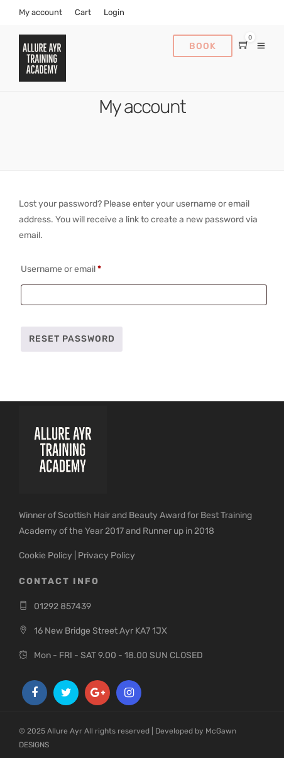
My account (40, 12)
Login (114, 12)
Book (202, 46)
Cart (83, 12)
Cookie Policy (45, 555)
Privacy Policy (106, 555)
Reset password (72, 338)
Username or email (78, 267)
